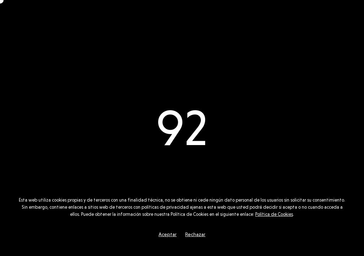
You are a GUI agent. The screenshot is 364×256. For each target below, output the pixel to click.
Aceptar (168, 234)
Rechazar (195, 234)
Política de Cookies (274, 214)
